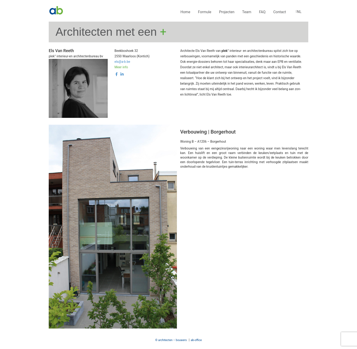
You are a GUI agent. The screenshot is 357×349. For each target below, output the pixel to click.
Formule (204, 12)
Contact (279, 12)
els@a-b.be (122, 61)
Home (185, 12)
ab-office (196, 340)
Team (246, 12)
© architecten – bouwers (171, 340)
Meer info (121, 67)
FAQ (262, 12)
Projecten (227, 12)
